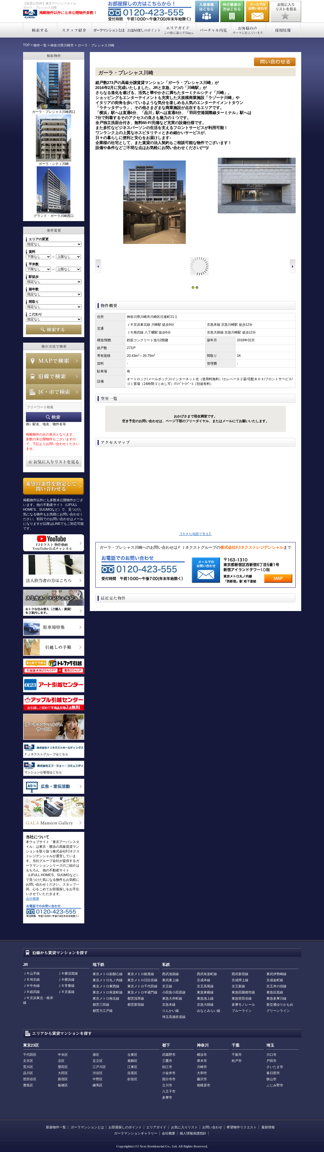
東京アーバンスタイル (30, 14)
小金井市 (168, 1073)
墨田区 (63, 1067)
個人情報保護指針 (193, 1133)
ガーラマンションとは (109, 30)
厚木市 (202, 1061)
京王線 (167, 986)
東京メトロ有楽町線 (108, 992)
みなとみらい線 (208, 1011)
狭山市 (271, 1079)
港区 (96, 1055)
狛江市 (167, 1067)
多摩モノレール (243, 1005)
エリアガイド (179, 30)
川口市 (271, 1055)
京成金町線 (274, 980)
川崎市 (202, 1067)
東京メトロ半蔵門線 (142, 992)
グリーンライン (278, 1011)
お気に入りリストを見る (286, 11)
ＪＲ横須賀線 (68, 973)
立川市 (167, 1085)
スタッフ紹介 (74, 30)
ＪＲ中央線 (31, 986)
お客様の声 (248, 30)
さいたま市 (274, 1067)
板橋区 (63, 1085)
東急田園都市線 (243, 992)
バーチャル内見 (213, 30)
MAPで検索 (53, 361)
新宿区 (63, 1079)
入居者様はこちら (207, 11)
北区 (61, 1061)
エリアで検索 (53, 392)
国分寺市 (168, 1079)
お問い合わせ (257, 11)
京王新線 (238, 986)
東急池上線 (205, 998)
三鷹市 (167, 1061)
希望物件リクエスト (242, 1127)
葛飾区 (132, 1061)
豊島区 (28, 1085)
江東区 (132, 1067)
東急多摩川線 (276, 998)
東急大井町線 (172, 998)
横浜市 (202, 1055)
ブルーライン (242, 1011)
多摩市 (167, 1097)
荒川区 (28, 1067)
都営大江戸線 (103, 1011)
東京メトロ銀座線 (140, 974)
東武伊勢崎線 (276, 974)
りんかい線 (170, 1011)
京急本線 (168, 1005)
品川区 (28, 1073)
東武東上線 (170, 980)
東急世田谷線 (242, 998)
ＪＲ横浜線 (66, 980)
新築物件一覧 (56, 1127)
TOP (26, 45)
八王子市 (168, 1091)
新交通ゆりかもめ (279, 1005)
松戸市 (237, 1061)
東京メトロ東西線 (106, 986)
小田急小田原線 (174, 992)
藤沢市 (202, 1079)
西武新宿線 (240, 974)
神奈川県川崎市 (62, 45)
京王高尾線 (205, 986)
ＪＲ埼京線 (31, 980)
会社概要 (32, 899)
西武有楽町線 (207, 974)
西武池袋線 (170, 974)
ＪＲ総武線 (31, 992)
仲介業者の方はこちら (232, 11)
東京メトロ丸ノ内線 (108, 980)
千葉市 (237, 1055)
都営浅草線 (135, 998)
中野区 (98, 1079)
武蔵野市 (168, 1055)
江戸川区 (99, 1067)
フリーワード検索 (53, 417)
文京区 (28, 1061)
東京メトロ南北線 (106, 998)
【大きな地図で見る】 (195, 534)
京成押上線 (240, 980)
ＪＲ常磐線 (66, 986)
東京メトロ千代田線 (142, 986)
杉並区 (132, 1079)
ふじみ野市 (274, 1085)
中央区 (63, 1055)
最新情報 (268, 1127)
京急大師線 (205, 1005)
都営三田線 (101, 1005)
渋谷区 (98, 1073)
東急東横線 (205, 992)
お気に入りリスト (184, 1127)
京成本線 (203, 980)
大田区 (63, 1073)
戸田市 (271, 1061)
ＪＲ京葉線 (66, 992)
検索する (40, 30)
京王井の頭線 (276, 986)
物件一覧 (40, 45)
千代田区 (29, 1055)
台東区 (132, 1055)
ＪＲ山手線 (31, 973)
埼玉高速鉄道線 (174, 1017)
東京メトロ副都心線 (108, 974)
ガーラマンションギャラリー (135, 1133)
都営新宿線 (135, 1005)
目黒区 (132, 1073)
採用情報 (283, 30)
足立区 (98, 1061)
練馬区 (98, 1085)
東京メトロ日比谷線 (142, 980)
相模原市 (203, 1085)
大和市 (202, 1073)
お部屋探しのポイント (144, 30)
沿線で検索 (53, 376)
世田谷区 (29, 1079)
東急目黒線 (274, 992)
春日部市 (273, 1073)
